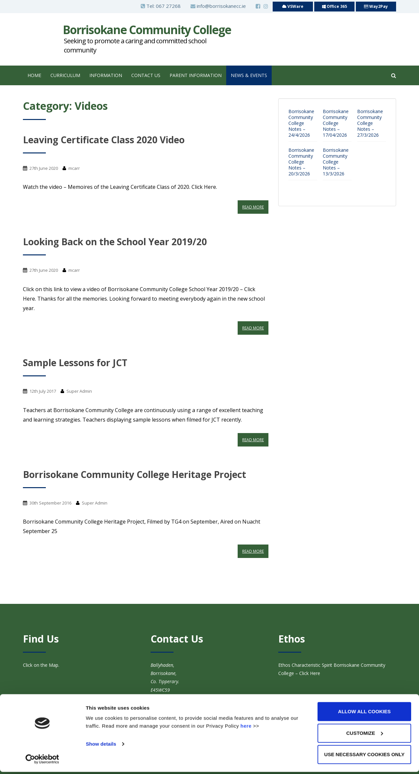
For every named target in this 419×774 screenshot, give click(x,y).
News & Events (249, 75)
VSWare (292, 6)
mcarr (74, 168)
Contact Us (145, 75)
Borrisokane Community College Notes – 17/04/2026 (336, 123)
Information (105, 75)
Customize (364, 735)
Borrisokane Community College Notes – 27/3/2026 (370, 123)
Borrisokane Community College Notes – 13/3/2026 (336, 162)
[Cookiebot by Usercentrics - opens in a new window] (42, 761)
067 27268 (168, 6)
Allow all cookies (364, 713)
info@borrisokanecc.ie (218, 6)
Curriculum (65, 75)
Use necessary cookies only (364, 756)
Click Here (309, 673)
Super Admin (79, 391)
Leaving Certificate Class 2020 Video (104, 139)
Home (34, 75)
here (246, 728)
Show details (101, 746)
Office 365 (334, 6)
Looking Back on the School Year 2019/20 (115, 241)
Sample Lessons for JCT (75, 362)
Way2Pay (376, 6)
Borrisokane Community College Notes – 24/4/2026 (301, 123)
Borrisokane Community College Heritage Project (134, 474)
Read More (253, 207)
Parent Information (196, 75)
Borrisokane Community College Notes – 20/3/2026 (301, 162)
